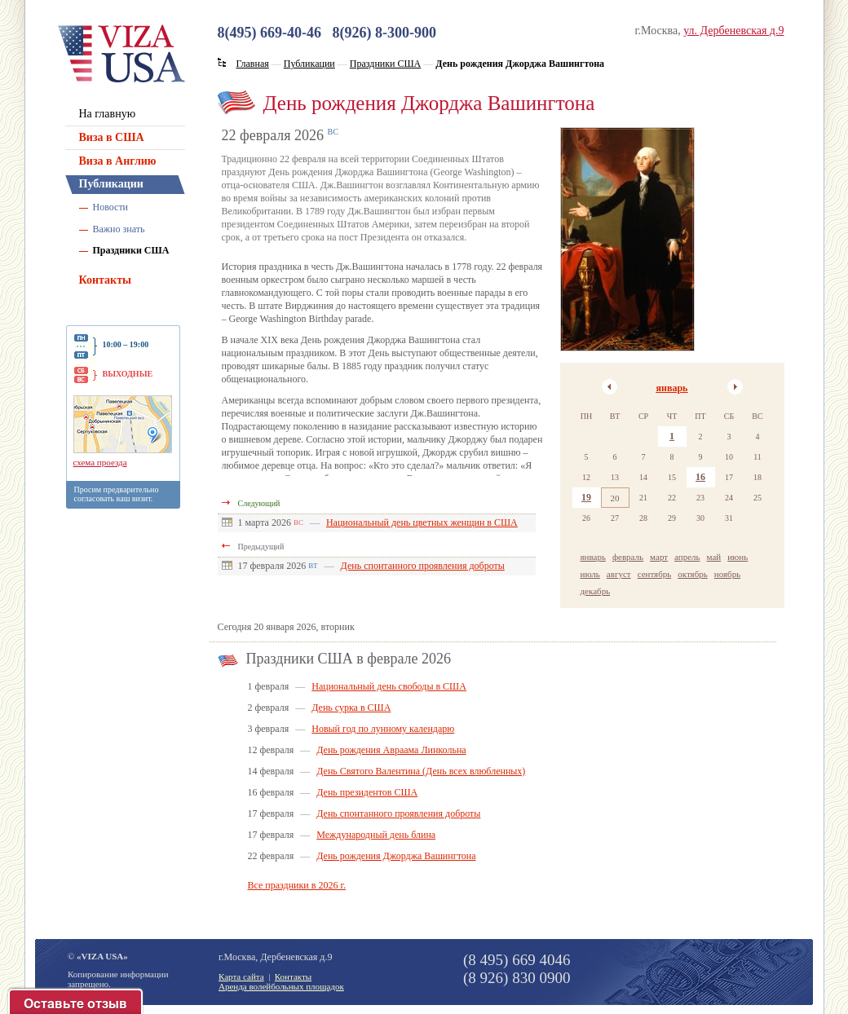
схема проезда (100, 462)
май (714, 557)
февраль (627, 557)
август (619, 574)
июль (590, 574)
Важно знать (119, 229)
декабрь (596, 591)
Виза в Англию (118, 161)
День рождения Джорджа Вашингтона (395, 856)
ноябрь (727, 574)
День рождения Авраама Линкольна (391, 750)
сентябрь (655, 574)
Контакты (105, 280)
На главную (107, 114)
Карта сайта (241, 976)
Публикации (111, 184)
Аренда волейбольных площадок (281, 986)
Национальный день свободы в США (388, 686)
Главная (252, 63)
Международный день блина (375, 834)
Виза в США (111, 137)
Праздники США (131, 250)
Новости (111, 207)
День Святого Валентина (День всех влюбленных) (420, 771)
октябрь (693, 574)
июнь (737, 557)
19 (586, 497)
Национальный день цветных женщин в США (422, 522)
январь (672, 388)
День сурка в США (351, 707)
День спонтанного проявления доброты (423, 565)
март (659, 557)
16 (700, 477)
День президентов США (366, 792)
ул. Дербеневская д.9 (733, 30)
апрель (687, 557)
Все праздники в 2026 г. (297, 885)
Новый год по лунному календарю (382, 728)
